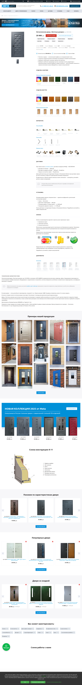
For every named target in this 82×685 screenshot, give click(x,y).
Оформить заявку (51, 35)
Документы (60, 41)
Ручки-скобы (39, 137)
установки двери (49, 166)
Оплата (53, 41)
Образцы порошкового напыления (43, 75)
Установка (47, 41)
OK (25, 682)
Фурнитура (70, 38)
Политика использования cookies (53, 682)
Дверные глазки (39, 148)
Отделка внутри (61, 38)
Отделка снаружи (51, 38)
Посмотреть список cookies (38, 682)
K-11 (42, 49)
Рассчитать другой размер (65, 35)
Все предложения (72, 408)
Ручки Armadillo (39, 125)
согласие (44, 676)
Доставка (40, 41)
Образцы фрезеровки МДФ (42, 107)
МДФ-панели (39, 94)
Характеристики (41, 38)
